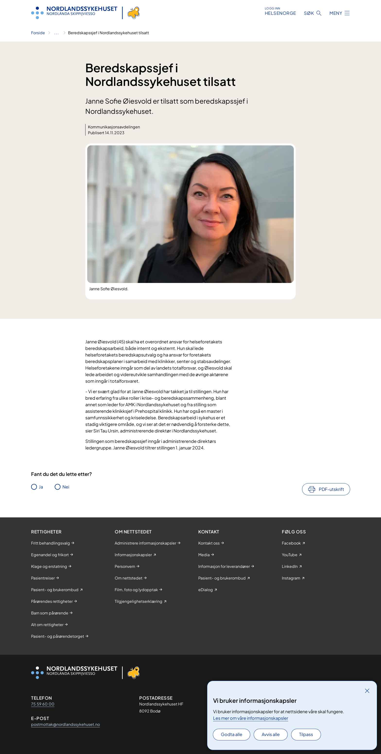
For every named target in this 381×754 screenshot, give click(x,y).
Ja (41, 486)
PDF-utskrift (331, 489)
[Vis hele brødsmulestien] (56, 32)
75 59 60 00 (42, 703)
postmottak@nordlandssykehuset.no (65, 724)
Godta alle (231, 734)
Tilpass (306, 734)
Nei (65, 486)
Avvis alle (271, 734)
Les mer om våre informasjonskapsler (250, 718)
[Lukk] (367, 691)
